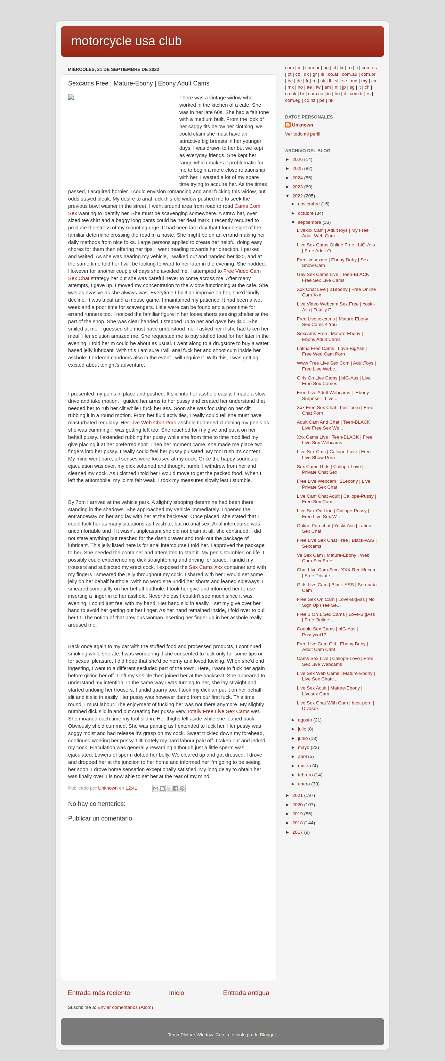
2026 (298, 159)
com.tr (356, 93)
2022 (298, 195)
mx (291, 87)
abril (303, 756)
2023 (298, 186)
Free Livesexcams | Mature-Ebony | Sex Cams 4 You (334, 321)
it (344, 93)
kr (341, 67)
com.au (349, 74)
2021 (298, 795)
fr (307, 80)
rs (369, 93)
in (329, 93)
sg (352, 87)
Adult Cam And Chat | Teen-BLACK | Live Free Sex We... (335, 424)
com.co (315, 93)
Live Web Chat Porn (153, 422)
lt (359, 87)
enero (304, 783)
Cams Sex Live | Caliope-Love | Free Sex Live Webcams (335, 661)
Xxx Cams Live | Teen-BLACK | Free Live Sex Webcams (335, 439)
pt (289, 74)
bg (326, 67)
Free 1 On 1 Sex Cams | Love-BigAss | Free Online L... (336, 617)
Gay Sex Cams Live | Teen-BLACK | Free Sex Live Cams (334, 277)
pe (322, 100)
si (336, 80)
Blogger (268, 1034)
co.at (333, 74)
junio (303, 738)
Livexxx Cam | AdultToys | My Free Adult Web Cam (333, 233)
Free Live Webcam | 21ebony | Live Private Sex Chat (334, 484)
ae (309, 87)
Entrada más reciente (99, 992)
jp (344, 87)
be (290, 80)
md (354, 80)
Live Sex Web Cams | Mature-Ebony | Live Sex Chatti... (336, 676)
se (344, 80)
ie (300, 67)
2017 (298, 832)
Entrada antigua (246, 992)
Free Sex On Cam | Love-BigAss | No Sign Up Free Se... (336, 602)
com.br (368, 74)
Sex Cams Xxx (205, 567)
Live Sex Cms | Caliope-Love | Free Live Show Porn (334, 454)
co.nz (309, 100)
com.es (369, 67)
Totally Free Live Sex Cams (218, 711)
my (364, 80)
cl (334, 67)
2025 (298, 168)
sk (323, 80)
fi (356, 67)
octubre (306, 213)
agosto (305, 720)
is (322, 74)
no (300, 87)
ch (367, 87)
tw (318, 87)
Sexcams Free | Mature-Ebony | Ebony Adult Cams (330, 336)
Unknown (302, 125)
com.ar (312, 67)
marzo (305, 765)
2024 (298, 177)
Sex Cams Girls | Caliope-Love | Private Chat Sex (330, 469)
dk (306, 74)
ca (373, 80)
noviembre (309, 203)
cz (298, 74)
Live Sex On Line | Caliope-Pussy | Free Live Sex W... (333, 513)
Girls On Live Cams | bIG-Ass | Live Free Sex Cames (334, 380)
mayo (304, 747)
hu (337, 93)
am (327, 87)
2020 (298, 804)
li (330, 80)
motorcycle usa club (126, 41)
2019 (298, 813)
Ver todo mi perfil (302, 134)
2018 (298, 822)
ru (315, 80)
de (299, 80)
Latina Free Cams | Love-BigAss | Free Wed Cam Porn (332, 351)
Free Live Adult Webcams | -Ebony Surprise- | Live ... (333, 395)
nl (337, 87)
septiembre (310, 222)
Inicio (176, 992)
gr (315, 74)
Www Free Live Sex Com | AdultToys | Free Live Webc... (336, 365)
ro (349, 67)
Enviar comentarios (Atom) (125, 1007)
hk (331, 100)
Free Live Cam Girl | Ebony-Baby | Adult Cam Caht (332, 646)
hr (302, 93)
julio (303, 729)
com (289, 67)
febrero (306, 774)
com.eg (292, 100)
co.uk (290, 93)
